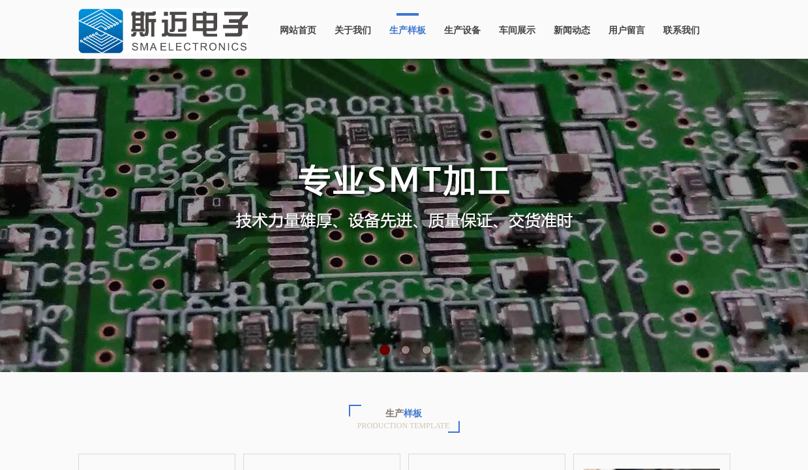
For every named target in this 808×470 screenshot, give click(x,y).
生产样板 (407, 30)
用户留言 (626, 30)
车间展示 (517, 30)
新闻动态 (572, 30)
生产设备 (462, 30)
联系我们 (681, 30)
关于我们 (353, 30)
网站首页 (298, 30)
